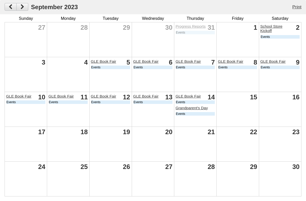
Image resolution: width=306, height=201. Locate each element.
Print (296, 6)
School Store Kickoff (271, 28)
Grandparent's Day (192, 108)
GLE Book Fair (103, 61)
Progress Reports (191, 26)
